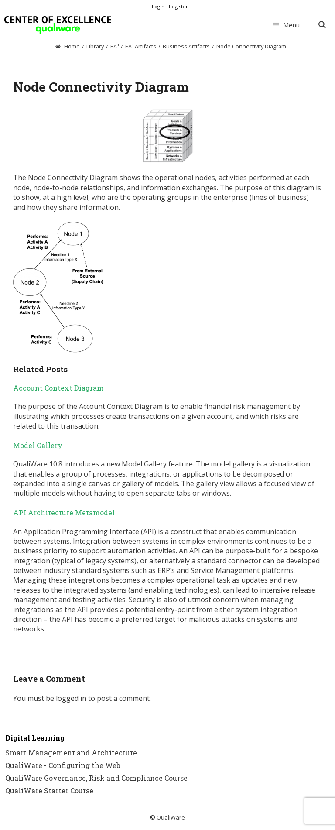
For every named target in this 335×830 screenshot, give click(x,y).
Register (178, 6)
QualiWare (171, 817)
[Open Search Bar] (321, 25)
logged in (71, 698)
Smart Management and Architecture (71, 752)
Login (158, 6)
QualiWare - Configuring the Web (62, 765)
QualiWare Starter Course (49, 790)
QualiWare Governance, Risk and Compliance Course (96, 777)
